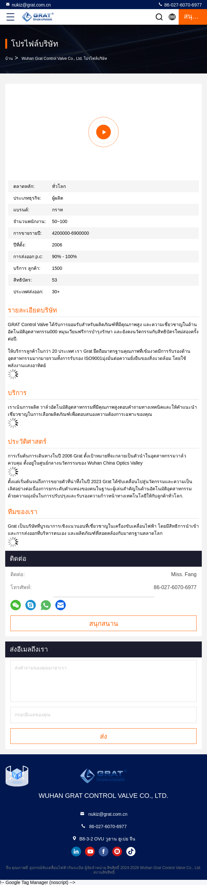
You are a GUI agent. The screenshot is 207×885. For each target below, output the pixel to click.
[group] (103, 132)
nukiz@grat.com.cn (28, 4)
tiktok (131, 851)
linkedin (76, 851)
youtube (90, 851)
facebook (103, 851)
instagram (117, 851)
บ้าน (9, 58)
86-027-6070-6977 (180, 4)
